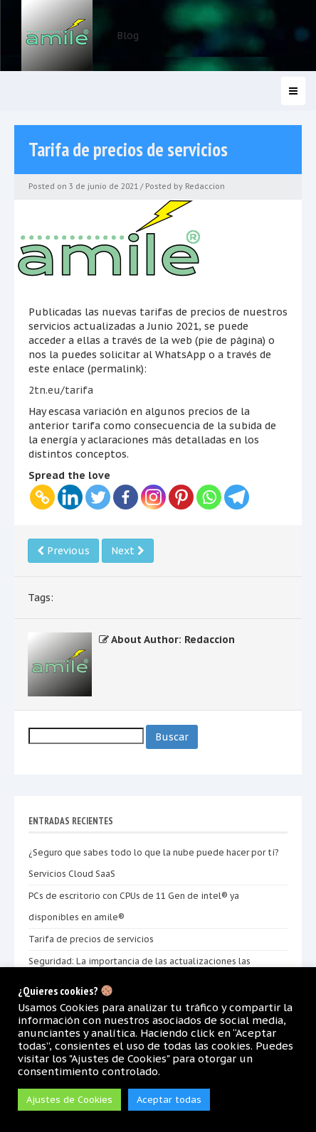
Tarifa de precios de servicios (91, 939)
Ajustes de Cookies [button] (69, 1100)
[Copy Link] (42, 497)
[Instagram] (153, 497)
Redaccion (205, 186)
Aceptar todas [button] (169, 1100)
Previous (63, 550)
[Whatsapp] (208, 497)
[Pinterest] (181, 497)
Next (127, 550)
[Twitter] (97, 497)
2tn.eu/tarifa (60, 390)
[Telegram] (236, 497)
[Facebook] (125, 497)
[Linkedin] (70, 497)
